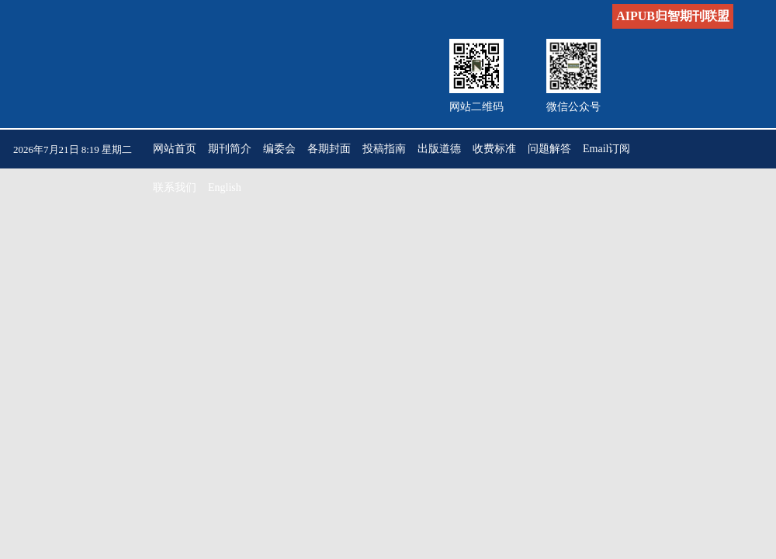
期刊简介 (229, 149)
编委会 (279, 149)
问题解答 (549, 149)
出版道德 (439, 149)
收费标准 (494, 149)
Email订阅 (606, 149)
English (224, 187)
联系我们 (174, 187)
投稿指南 (384, 149)
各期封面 (329, 149)
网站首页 (174, 149)
